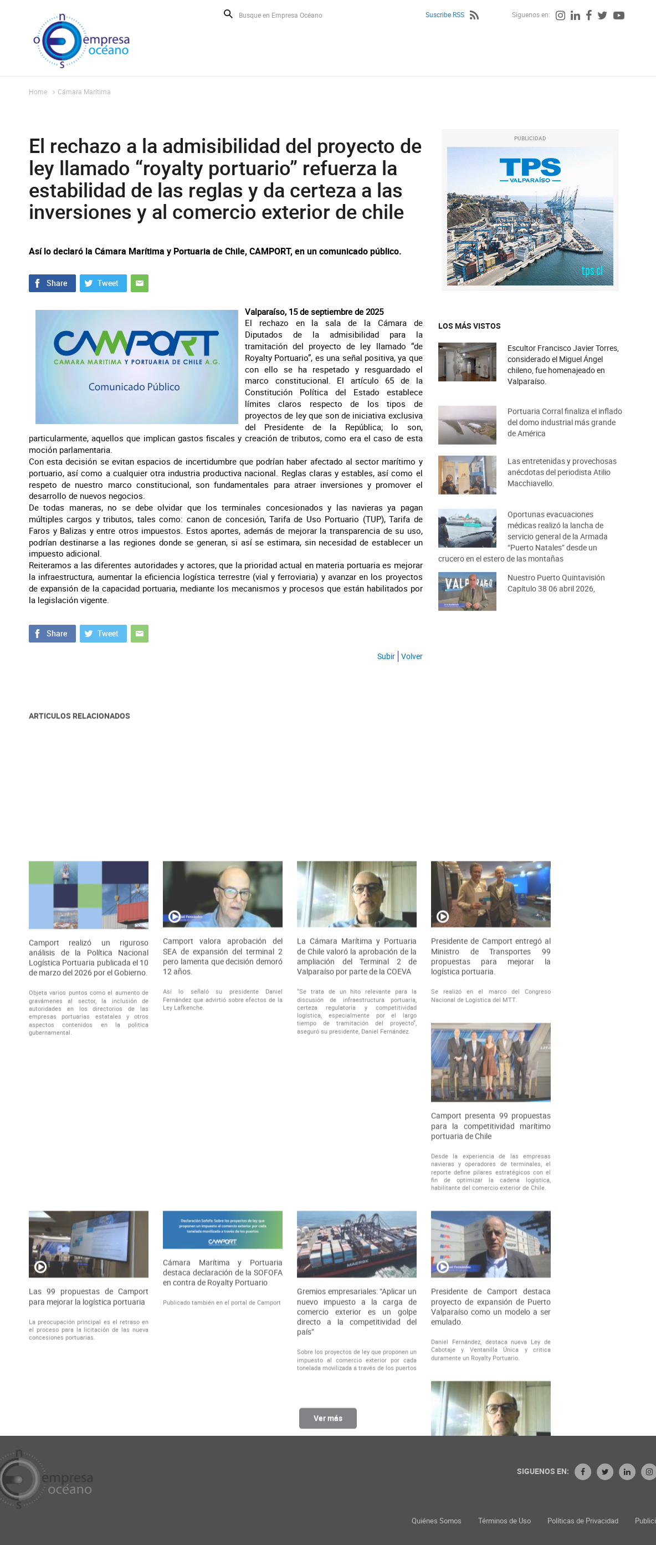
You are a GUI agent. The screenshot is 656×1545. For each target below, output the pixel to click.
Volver (412, 656)
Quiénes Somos (531, 1521)
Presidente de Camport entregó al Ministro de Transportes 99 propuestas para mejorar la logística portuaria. (491, 1169)
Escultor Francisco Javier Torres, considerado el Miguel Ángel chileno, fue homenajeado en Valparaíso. (563, 364)
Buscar (228, 13)
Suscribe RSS (445, 14)
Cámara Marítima (84, 91)
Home (38, 91)
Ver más (328, 1425)
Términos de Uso (599, 1521)
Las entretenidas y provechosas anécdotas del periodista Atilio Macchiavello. (562, 484)
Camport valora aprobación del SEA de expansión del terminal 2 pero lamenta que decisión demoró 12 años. (223, 1169)
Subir (386, 656)
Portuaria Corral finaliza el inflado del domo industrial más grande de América (565, 434)
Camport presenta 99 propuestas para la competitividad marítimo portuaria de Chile (491, 1338)
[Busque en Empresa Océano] (288, 14)
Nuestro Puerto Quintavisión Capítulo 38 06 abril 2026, (556, 595)
